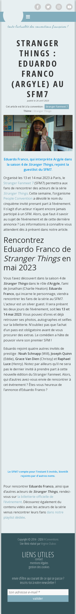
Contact (39, 559)
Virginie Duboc (48, 543)
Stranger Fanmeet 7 (57, 106)
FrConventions (51, 539)
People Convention (17, 198)
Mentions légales (39, 563)
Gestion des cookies (39, 567)
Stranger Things (42, 111)
